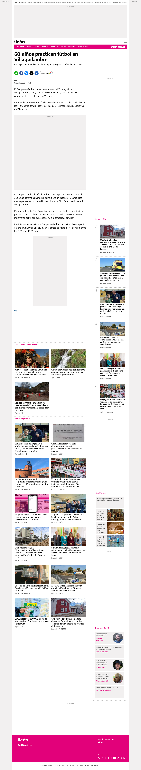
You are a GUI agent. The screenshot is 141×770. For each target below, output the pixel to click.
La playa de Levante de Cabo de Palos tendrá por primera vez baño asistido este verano (101, 541)
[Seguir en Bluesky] (99, 758)
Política (28, 47)
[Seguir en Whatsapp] (121, 758)
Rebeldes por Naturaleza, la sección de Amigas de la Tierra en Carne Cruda (109, 500)
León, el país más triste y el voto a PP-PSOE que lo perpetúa (109, 648)
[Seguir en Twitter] (103, 758)
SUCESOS (109, 2)
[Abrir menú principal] (125, 42)
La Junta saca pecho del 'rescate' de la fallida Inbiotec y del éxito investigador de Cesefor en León (67, 517)
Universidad (61, 47)
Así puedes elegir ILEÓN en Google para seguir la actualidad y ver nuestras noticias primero (31, 517)
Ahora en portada (22, 418)
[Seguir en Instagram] (111, 758)
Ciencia (52, 47)
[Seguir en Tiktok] (118, 758)
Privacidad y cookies (68, 765)
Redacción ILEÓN (21, 454)
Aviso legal (79, 765)
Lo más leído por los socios (26, 344)
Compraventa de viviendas (48, 2)
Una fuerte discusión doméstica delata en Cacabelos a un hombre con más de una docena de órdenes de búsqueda (112, 244)
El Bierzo (71, 47)
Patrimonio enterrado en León (63, 2)
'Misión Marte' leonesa (100, 2)
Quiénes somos (47, 765)
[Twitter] (31, 73)
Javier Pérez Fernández (100, 639)
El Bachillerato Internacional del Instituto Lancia (101, 663)
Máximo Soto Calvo (103, 681)
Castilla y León (82, 47)
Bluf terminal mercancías (87, 2)
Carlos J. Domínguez (58, 489)
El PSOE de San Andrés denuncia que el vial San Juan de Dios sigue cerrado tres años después (66, 588)
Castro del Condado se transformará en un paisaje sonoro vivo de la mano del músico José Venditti (68, 372)
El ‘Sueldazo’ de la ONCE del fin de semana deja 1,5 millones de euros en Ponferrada (32, 621)
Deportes (17, 310)
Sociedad (44, 47)
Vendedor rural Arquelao (34, 2)
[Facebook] (21, 73)
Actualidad (20, 47)
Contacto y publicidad (91, 765)
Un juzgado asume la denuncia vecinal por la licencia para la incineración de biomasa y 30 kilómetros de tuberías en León (112, 404)
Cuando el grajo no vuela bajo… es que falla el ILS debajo (102, 676)
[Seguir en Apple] (102, 742)
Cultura (36, 47)
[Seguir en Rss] (124, 758)
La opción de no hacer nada (101, 635)
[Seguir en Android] (99, 742)
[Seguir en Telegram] (108, 758)
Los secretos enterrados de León (107, 688)
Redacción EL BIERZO (22, 377)
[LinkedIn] (37, 73)
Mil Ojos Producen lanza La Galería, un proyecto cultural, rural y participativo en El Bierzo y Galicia (31, 372)
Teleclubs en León (116, 2)
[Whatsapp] (16, 73)
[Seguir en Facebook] (105, 758)
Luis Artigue (100, 667)
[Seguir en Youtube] (114, 758)
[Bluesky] (26, 73)
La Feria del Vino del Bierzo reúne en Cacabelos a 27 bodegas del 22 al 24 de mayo (32, 588)
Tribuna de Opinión (102, 628)
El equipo (57, 765)
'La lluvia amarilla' (76, 2)
